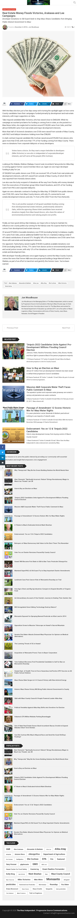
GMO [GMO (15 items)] (35, 864)
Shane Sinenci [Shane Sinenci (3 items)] (25, 889)
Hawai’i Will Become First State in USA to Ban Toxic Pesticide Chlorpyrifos (40, 561)
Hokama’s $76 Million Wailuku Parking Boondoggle (32, 717)
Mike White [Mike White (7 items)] (38, 880)
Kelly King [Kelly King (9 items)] (10, 874)
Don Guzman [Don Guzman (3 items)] (9, 859)
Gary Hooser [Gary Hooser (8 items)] (11, 864)
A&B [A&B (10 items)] (8, 849)
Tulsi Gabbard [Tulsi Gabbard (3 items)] (9, 893)
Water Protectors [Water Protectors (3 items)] (21, 893)
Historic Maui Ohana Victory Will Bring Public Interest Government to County (41, 689)
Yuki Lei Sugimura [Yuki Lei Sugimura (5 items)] (35, 893)
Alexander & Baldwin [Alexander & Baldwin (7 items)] (35, 849)
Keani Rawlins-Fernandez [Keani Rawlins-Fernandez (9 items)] (53, 869)
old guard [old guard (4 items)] (66, 879)
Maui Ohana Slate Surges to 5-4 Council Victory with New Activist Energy (40, 680)
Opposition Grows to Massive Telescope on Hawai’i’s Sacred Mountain (39, 625)
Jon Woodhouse (34, 27)
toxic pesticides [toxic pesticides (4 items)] (61, 889)
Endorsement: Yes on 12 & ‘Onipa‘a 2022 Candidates (33, 534)
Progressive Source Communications (51, 910)
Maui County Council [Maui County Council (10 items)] (60, 874)
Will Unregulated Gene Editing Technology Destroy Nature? (35, 607)
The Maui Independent (26, 910)
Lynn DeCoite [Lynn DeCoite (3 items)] (21, 874)
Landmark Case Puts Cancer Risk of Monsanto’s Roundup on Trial (37, 580)
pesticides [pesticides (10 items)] (11, 884)
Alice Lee (35, 283)
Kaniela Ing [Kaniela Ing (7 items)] (34, 869)
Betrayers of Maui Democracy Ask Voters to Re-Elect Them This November (41, 543)
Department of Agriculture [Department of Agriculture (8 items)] (54, 854)
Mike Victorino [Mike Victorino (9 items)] (24, 879)
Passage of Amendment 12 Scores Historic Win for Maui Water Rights (39, 516)
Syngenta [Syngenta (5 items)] (49, 889)
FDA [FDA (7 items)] (51, 859)
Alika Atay (44, 283)
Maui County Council (9, 9)
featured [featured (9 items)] (61, 859)
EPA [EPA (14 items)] (44, 859)
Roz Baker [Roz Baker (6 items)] (65, 885)
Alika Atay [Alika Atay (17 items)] (60, 849)
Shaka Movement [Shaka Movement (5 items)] (12, 889)
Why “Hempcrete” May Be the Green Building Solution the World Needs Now (41, 470)
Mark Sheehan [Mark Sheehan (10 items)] (35, 874)
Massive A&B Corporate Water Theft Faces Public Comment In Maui (38, 507)
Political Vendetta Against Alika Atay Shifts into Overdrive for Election (39, 707)
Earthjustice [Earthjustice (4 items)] (19, 859)
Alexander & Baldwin (25, 283)
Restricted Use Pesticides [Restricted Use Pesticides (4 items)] (27, 884)
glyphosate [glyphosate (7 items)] (24, 864)
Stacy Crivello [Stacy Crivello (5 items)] (37, 889)
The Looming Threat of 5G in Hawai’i (27, 644)
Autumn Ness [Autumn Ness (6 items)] (20, 854)
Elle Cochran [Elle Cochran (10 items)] (32, 859)
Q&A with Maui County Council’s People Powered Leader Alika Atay (38, 698)
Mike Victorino (62, 283)
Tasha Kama (8, 286)
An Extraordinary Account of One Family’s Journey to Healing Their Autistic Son (42, 598)
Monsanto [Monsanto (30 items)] (53, 879)
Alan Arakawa (13, 283)
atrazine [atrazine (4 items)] (8, 854)
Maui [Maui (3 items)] (46, 874)
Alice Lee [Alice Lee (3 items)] (48, 849)
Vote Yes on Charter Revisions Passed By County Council (34, 552)
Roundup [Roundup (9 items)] (54, 884)
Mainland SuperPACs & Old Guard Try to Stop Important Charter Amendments (42, 571)
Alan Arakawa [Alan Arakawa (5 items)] (18, 849)
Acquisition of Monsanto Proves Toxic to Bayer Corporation (35, 653)
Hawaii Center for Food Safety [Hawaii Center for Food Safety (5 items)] (16, 869)
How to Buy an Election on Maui (25, 488)
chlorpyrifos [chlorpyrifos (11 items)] (34, 854)
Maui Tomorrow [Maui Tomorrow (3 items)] (10, 879)
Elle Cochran (52, 283)
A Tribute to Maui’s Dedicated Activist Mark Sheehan (33, 525)
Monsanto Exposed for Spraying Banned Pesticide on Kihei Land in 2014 (40, 616)
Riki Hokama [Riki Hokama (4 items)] (42, 884)
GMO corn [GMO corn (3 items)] (44, 864)
